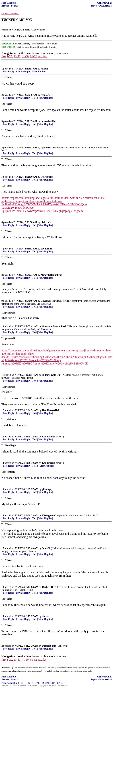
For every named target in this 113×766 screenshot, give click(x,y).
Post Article (105, 5)
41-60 (25, 56)
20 (2, 645)
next (40, 56)
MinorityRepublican (51, 275)
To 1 (34, 98)
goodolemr (46, 248)
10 (2, 326)
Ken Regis (47, 436)
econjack (45, 95)
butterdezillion (48, 121)
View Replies (39, 71)
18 (2, 587)
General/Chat (104, 2)
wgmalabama (49, 645)
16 (2, 515)
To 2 (34, 492)
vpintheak (46, 147)
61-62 (33, 56)
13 (2, 436)
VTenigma (47, 515)
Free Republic (8, 2)
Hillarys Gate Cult (51, 375)
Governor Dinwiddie (51, 301)
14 (2, 463)
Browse (5, 5)
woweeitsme (47, 176)
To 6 (34, 332)
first (3, 56)
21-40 (17, 56)
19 (2, 616)
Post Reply (8, 71)
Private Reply (23, 71)
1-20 (9, 56)
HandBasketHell (50, 410)
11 (2, 375)
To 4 (34, 439)
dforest (46, 616)
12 (2, 410)
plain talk (46, 222)
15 (2, 489)
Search (14, 5)
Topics (94, 5)
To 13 (35, 465)
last (45, 56)
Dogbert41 (47, 587)
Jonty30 (46, 548)
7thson (44, 68)
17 (2, 548)
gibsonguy (47, 489)
